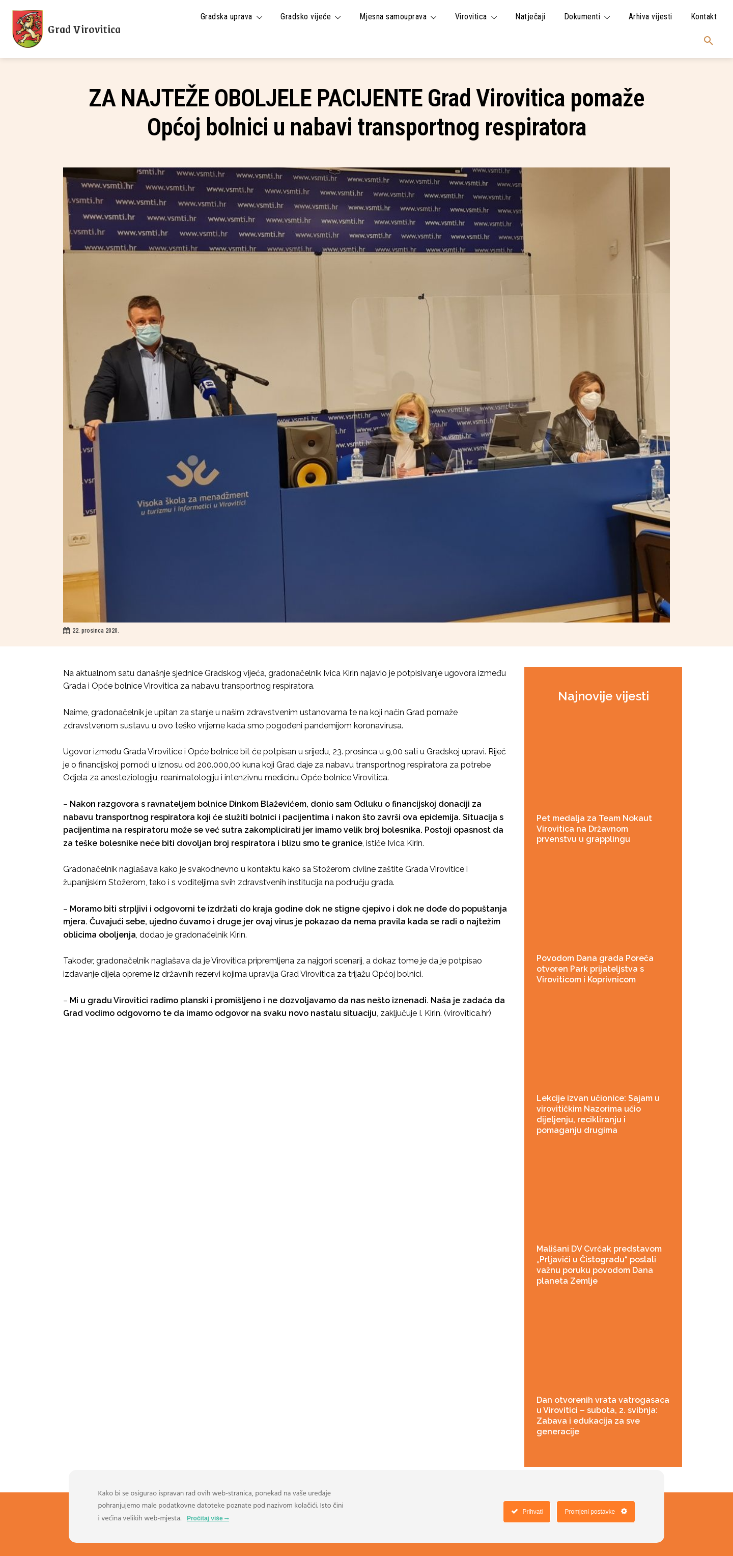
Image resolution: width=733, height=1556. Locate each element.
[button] (708, 41)
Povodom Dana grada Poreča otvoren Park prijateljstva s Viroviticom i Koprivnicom (595, 968)
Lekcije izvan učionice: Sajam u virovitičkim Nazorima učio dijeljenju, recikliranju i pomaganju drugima (598, 1114)
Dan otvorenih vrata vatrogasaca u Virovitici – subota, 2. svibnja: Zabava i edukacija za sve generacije (603, 1415)
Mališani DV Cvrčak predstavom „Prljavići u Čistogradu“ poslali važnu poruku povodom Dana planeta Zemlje (599, 1264)
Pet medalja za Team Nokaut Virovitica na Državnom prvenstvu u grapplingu (594, 828)
